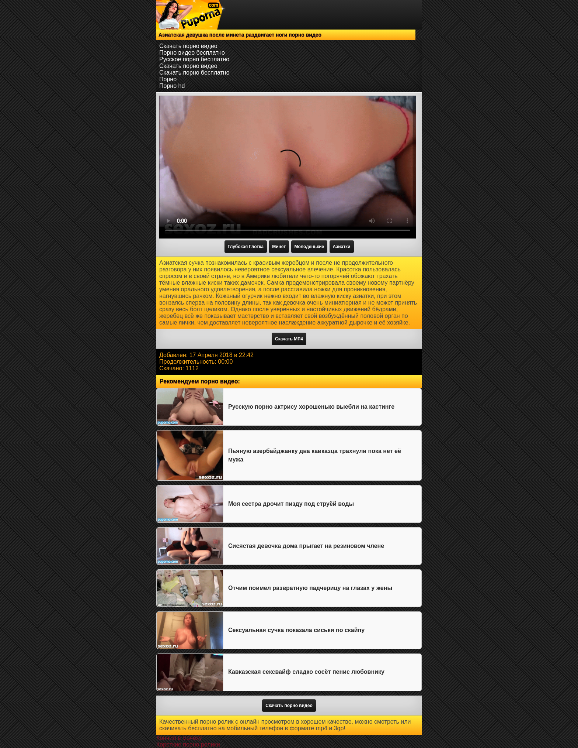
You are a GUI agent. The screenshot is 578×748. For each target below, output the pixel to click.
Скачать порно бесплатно (194, 72)
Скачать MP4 (289, 339)
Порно (168, 79)
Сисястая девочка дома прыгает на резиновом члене (306, 546)
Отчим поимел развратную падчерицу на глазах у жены (310, 588)
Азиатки (342, 246)
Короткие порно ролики (188, 744)
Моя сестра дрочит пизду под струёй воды (291, 504)
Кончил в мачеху (179, 738)
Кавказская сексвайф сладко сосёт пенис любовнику (306, 672)
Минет (279, 246)
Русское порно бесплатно (194, 59)
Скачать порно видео (188, 46)
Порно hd (172, 86)
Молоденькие (309, 246)
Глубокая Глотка (246, 246)
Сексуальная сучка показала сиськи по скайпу (296, 630)
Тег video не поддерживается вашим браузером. (287, 167)
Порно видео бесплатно (192, 52)
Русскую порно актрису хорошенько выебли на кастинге (311, 407)
